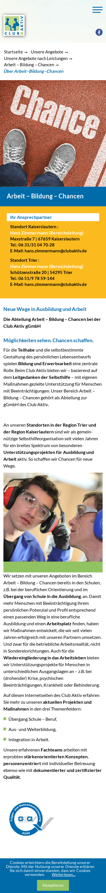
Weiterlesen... (63, 874)
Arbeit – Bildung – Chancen (29, 64)
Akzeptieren (53, 885)
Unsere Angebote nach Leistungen (36, 58)
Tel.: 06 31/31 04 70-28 (32, 244)
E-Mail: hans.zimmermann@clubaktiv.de (48, 250)
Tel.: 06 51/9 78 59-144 (32, 278)
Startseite (13, 51)
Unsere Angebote (47, 51)
